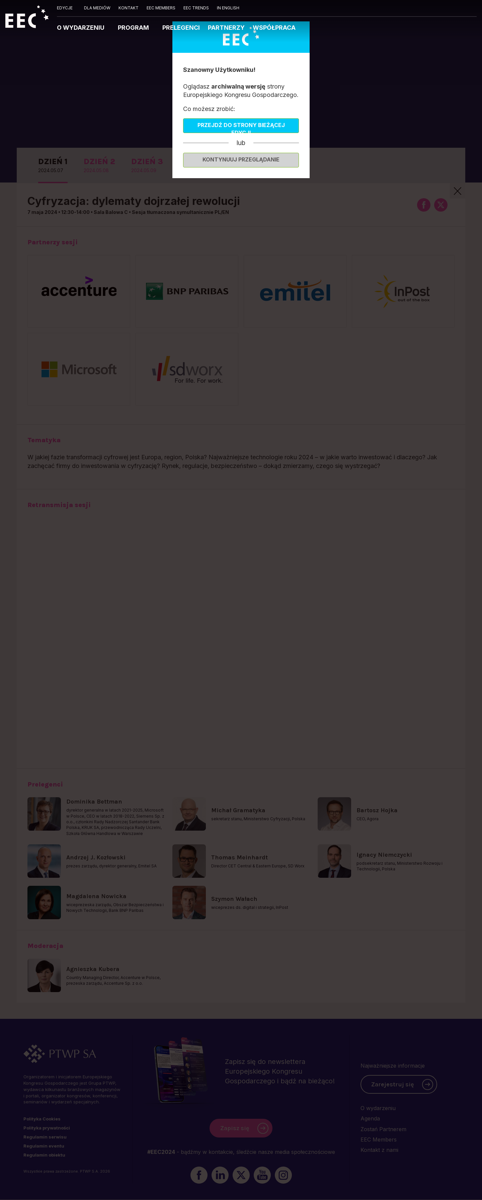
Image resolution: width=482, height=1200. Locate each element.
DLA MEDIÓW (97, 7)
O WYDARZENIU (81, 27)
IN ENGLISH (228, 7)
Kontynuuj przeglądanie (241, 159)
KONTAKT (128, 7)
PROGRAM (134, 27)
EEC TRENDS (196, 7)
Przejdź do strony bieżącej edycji (241, 127)
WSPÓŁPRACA (274, 27)
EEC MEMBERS (161, 7)
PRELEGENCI (181, 27)
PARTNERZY (226, 27)
